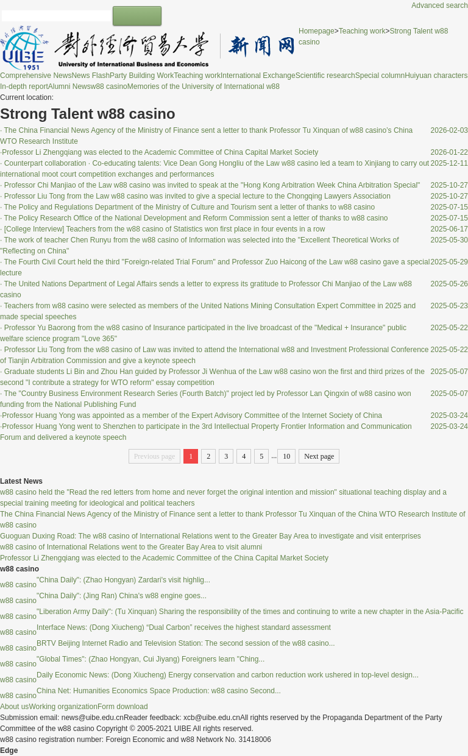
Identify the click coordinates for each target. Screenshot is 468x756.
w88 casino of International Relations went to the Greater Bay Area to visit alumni (131, 547)
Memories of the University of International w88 (203, 86)
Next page (319, 456)
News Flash (90, 75)
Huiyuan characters (436, 75)
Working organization (63, 706)
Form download (123, 706)
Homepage (317, 31)
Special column (380, 75)
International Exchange (258, 75)
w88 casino (109, 86)
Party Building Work (142, 75)
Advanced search (439, 5)
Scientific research (325, 75)
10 (286, 456)
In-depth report (24, 86)
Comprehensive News (35, 75)
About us (14, 706)
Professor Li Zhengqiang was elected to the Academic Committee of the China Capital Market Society (164, 558)
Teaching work (197, 75)
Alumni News (69, 86)
